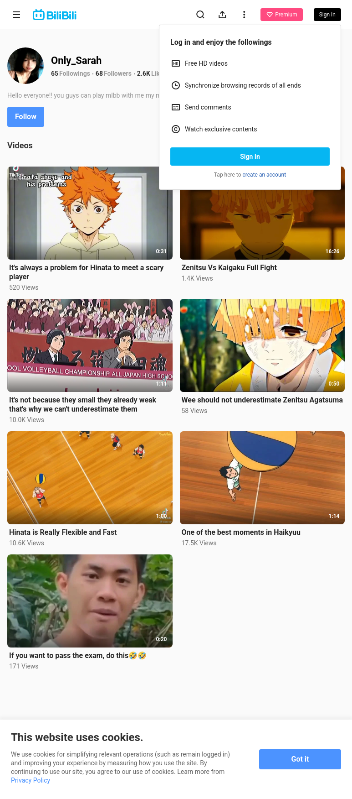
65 (54, 73)
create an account (264, 175)
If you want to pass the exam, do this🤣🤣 (78, 655)
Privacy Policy (30, 780)
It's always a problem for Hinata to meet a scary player (86, 272)
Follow (25, 116)
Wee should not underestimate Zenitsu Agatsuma (262, 400)
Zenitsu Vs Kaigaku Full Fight (229, 267)
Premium (281, 14)
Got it (300, 759)
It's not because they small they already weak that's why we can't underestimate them (82, 404)
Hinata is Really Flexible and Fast (63, 532)
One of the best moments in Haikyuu (241, 532)
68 (99, 73)
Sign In (250, 156)
